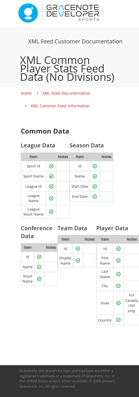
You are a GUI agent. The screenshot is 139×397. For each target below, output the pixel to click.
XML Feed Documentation (66, 93)
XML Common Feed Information (60, 105)
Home (26, 93)
